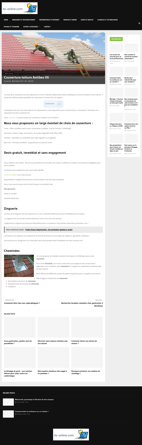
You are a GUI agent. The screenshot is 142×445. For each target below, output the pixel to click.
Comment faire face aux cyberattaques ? (22, 303)
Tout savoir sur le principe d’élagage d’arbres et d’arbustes (130, 148)
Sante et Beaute (87, 20)
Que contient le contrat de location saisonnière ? (131, 57)
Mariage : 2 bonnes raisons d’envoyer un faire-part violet (116, 101)
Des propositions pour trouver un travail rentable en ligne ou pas (116, 148)
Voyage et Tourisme (11, 27)
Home (6, 20)
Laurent (8, 81)
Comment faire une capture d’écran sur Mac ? (131, 126)
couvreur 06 (13, 117)
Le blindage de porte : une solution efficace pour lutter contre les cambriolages (18, 373)
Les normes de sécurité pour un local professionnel (116, 57)
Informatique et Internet (49, 20)
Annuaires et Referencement (23, 20)
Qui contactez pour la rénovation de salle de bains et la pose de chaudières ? (131, 103)
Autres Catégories (30, 27)
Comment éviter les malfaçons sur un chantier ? (116, 80)
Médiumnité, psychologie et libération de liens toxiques (34, 399)
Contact (47, 27)
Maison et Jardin (70, 20)
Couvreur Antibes (10, 175)
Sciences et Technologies (108, 20)
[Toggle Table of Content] (58, 104)
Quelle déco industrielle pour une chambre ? (130, 80)
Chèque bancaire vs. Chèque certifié (116, 125)
